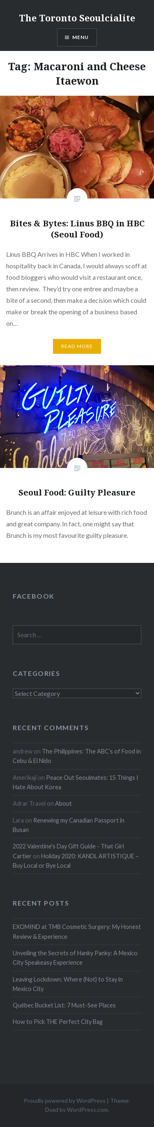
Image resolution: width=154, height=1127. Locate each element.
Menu (80, 37)
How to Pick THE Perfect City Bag (58, 1021)
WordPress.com (87, 1109)
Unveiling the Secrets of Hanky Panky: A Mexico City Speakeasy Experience (75, 958)
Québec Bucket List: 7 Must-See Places (64, 1005)
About (63, 803)
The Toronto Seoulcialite (77, 18)
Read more (77, 346)
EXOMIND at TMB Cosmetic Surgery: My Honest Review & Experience (77, 931)
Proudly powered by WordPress (65, 1100)
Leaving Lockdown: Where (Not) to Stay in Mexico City (68, 984)
